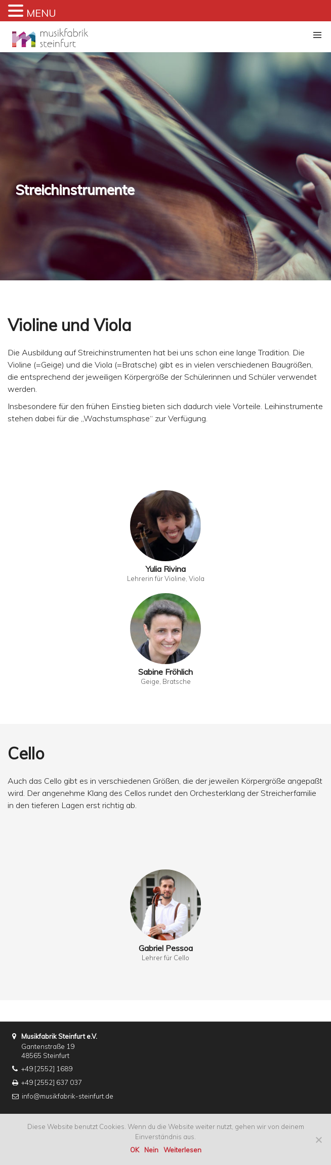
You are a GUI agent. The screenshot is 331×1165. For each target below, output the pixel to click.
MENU (41, 13)
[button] (317, 35)
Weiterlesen (182, 1150)
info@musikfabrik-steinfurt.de (67, 1096)
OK (134, 1150)
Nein (151, 1150)
